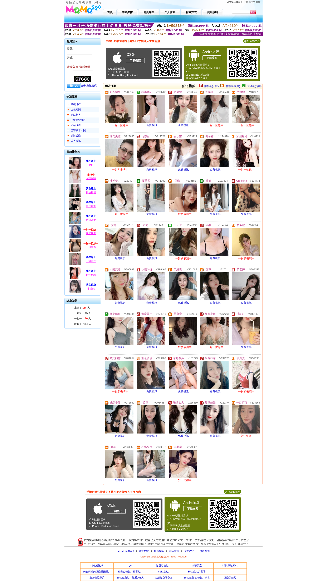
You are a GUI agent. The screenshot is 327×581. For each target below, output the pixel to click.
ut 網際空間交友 (163, 577)
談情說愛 (76, 135)
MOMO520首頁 (126, 551)
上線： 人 (82, 307)
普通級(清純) (254, 86)
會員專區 (159, 551)
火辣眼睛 (91, 178)
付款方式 (205, 551)
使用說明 (189, 551)
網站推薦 (76, 125)
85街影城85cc (230, 565)
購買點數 (143, 551)
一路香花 (91, 261)
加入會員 (174, 551)
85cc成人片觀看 (197, 571)
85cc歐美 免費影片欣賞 (197, 577)
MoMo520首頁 (235, 2)
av (130, 565)
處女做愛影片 (96, 577)
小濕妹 (91, 288)
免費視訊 (151, 125)
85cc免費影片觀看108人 (130, 577)
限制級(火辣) (211, 86)
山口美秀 (91, 247)
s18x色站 (163, 571)
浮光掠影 (91, 233)
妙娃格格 (91, 275)
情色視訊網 (97, 565)
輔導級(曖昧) (233, 86)
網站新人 (76, 114)
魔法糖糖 (91, 206)
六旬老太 (91, 220)
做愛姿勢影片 (163, 565)
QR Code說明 (251, 41)
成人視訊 (76, 140)
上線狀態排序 (78, 120)
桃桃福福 (91, 192)
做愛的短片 (230, 577)
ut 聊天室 (197, 565)
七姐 (90, 165)
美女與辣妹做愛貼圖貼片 (97, 571)
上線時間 (76, 109)
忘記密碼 (92, 85)
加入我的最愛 (252, 2)
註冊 (83, 85)
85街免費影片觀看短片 (130, 571)
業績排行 (76, 104)
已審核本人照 (78, 130)
